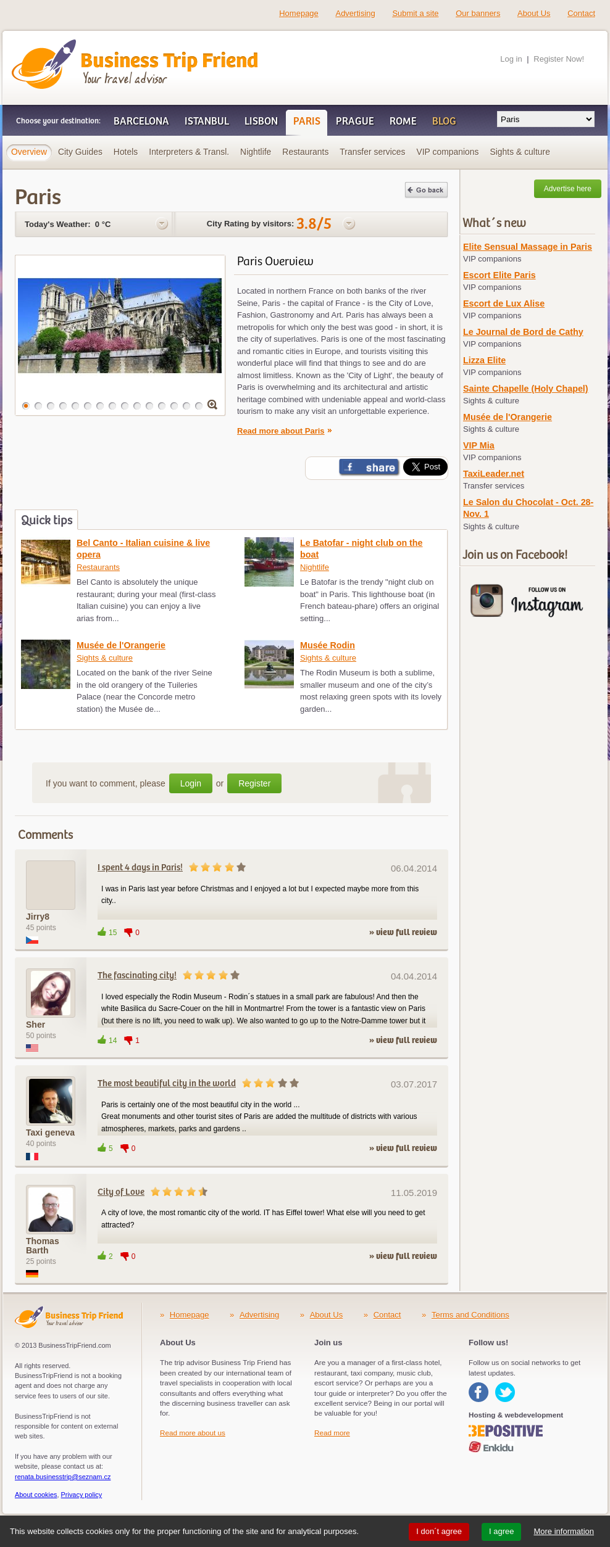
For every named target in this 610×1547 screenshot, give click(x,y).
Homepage (299, 13)
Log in (511, 59)
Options (162, 223)
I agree (501, 1531)
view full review (406, 933)
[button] (26, 406)
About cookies (36, 1494)
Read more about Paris (281, 430)
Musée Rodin (327, 645)
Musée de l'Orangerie (121, 645)
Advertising (355, 13)
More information (563, 1531)
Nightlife (314, 567)
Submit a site (415, 13)
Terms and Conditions (470, 1314)
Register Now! (558, 59)
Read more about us (192, 1433)
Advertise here (567, 188)
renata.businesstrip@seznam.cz (63, 1476)
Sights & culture (105, 657)
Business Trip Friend (91, 45)
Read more (332, 1433)
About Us (533, 13)
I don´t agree (439, 1531)
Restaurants (98, 567)
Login (190, 783)
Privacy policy (81, 1494)
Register (254, 783)
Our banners (478, 13)
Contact (581, 13)
